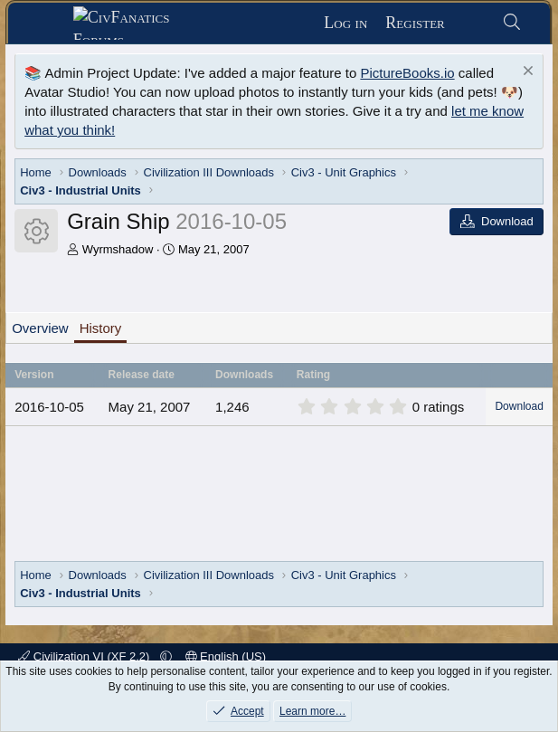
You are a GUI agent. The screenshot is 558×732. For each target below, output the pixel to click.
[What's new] (473, 23)
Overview (40, 328)
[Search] (512, 23)
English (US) (226, 656)
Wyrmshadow (118, 249)
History (101, 328)
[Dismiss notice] (526, 72)
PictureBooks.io (407, 73)
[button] (165, 656)
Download (519, 406)
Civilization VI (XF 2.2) (85, 656)
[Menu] (47, 23)
